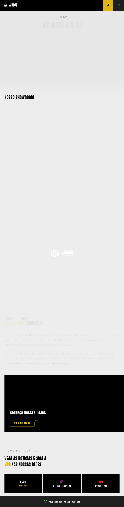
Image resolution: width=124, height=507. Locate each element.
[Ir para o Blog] (23, 483)
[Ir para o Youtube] (101, 483)
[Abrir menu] (118, 5)
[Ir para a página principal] (10, 5)
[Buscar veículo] (108, 5)
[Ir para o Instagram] (62, 483)
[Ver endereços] (23, 423)
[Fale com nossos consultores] (62, 501)
